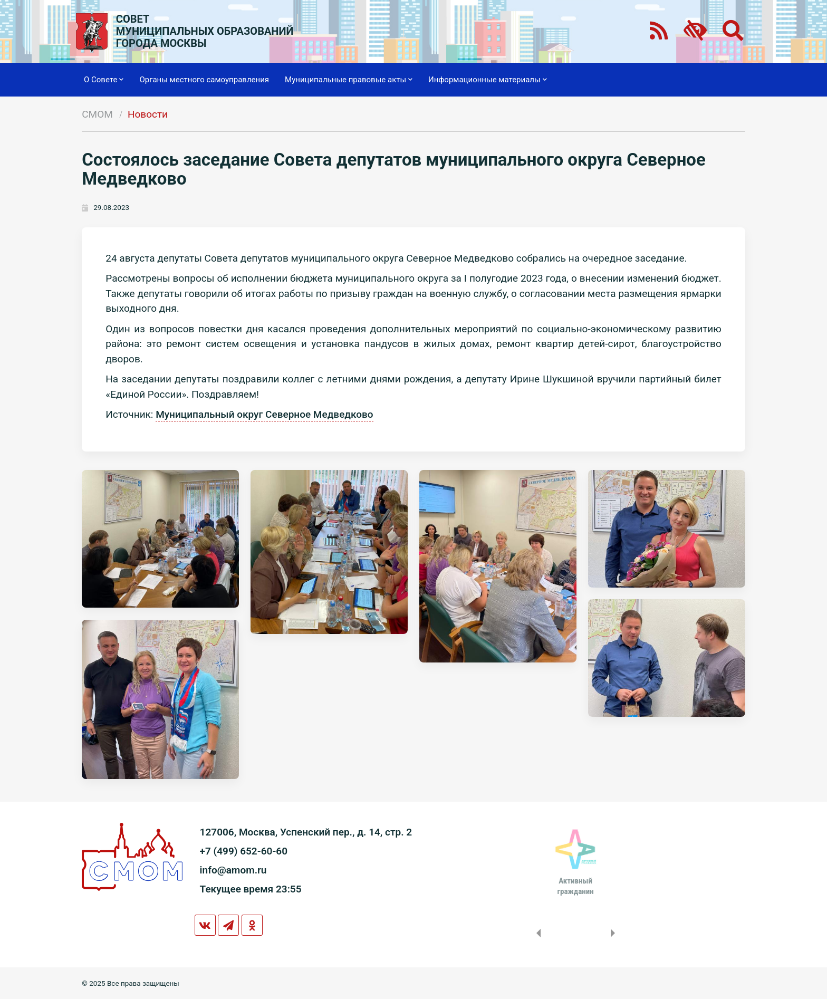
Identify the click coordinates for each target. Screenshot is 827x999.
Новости (148, 114)
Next (615, 933)
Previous (536, 933)
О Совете (103, 80)
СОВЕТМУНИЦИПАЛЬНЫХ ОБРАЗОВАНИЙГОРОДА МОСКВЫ (205, 31)
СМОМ (97, 114)
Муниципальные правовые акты (348, 80)
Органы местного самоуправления (204, 79)
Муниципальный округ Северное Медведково (264, 414)
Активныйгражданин (575, 886)
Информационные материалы (487, 80)
